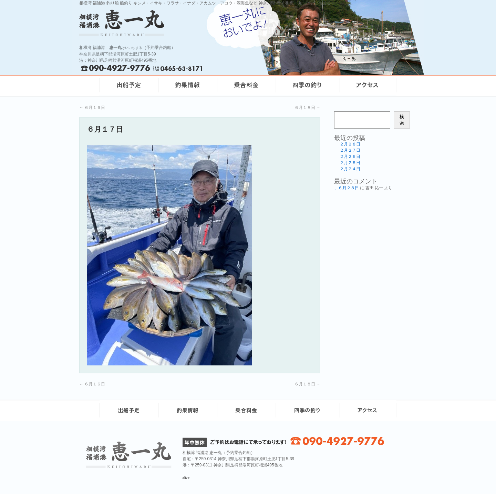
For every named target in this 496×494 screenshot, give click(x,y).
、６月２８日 (346, 187)
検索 (402, 119)
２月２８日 (350, 144)
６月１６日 (92, 107)
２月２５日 (350, 162)
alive (186, 478)
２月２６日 (350, 156)
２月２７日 (350, 150)
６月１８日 (307, 107)
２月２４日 (350, 169)
